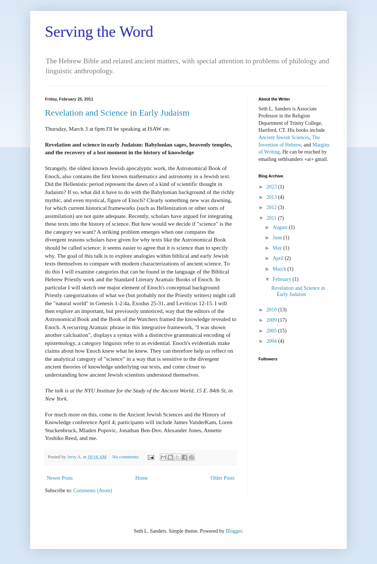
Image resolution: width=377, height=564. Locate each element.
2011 (272, 218)
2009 (272, 320)
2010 (272, 310)
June (277, 237)
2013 (272, 197)
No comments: (126, 456)
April (278, 258)
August (280, 227)
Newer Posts (60, 478)
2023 (272, 187)
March (279, 269)
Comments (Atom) (92, 490)
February (282, 279)
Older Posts (223, 478)
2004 (272, 341)
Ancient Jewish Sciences (283, 137)
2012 (272, 207)
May (277, 248)
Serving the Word (99, 31)
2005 (272, 331)
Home (141, 478)
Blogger (234, 531)
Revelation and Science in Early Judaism (117, 112)
